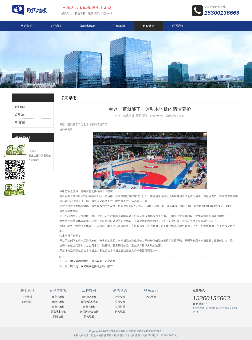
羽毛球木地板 (58, 311)
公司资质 (27, 296)
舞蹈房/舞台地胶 (89, 311)
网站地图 (27, 301)
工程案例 (119, 26)
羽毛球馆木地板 (89, 301)
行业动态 (20, 106)
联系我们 (178, 26)
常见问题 (20, 122)
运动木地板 (87, 26)
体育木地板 (58, 296)
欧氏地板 (37, 10)
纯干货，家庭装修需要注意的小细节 (91, 266)
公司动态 (20, 114)
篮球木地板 (58, 301)
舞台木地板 (58, 306)
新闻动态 (148, 26)
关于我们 (56, 26)
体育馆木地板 (111, 335)
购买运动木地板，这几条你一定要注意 (92, 260)
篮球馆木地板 (89, 296)
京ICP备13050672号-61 (150, 331)
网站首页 (27, 26)
